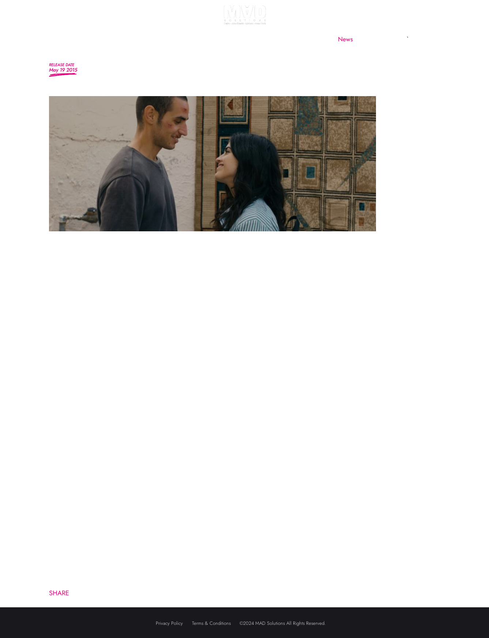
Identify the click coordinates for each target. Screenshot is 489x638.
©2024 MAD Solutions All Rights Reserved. (283, 623)
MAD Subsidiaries (253, 39)
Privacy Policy (169, 623)
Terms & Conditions (211, 623)
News (345, 39)
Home (97, 39)
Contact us (384, 39)
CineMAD (307, 39)
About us (134, 39)
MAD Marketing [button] (185, 39)
